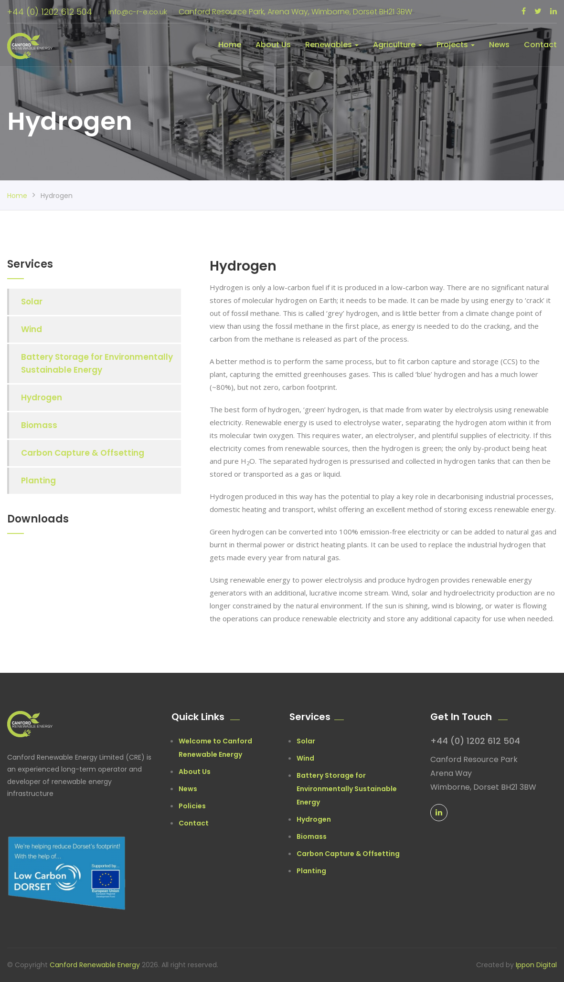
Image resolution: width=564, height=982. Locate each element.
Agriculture (397, 44)
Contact (540, 44)
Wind (31, 329)
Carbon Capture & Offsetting (82, 453)
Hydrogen (41, 397)
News (499, 44)
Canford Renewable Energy (96, 965)
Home (229, 44)
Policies (192, 806)
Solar (32, 301)
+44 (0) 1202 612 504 (49, 12)
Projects (455, 44)
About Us (273, 44)
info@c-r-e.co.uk (135, 12)
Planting (38, 480)
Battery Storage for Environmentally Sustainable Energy (97, 363)
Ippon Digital (536, 965)
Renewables (332, 44)
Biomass (39, 425)
